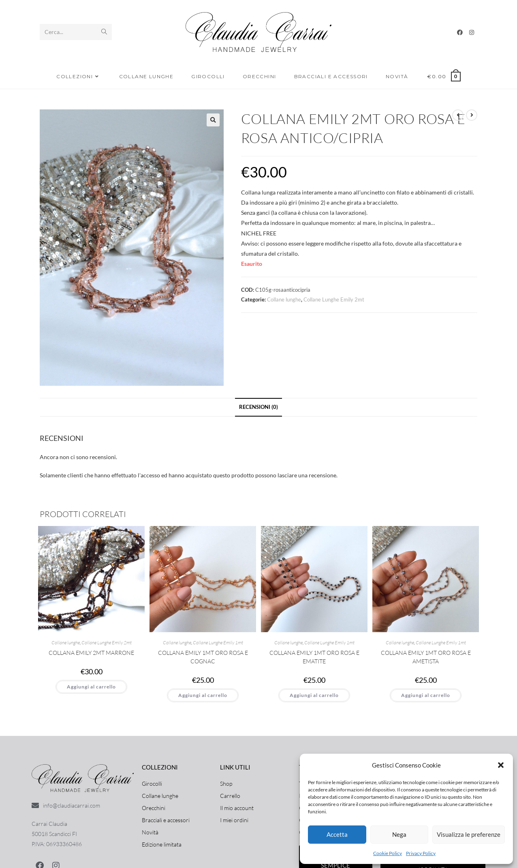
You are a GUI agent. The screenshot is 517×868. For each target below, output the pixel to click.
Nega (399, 834)
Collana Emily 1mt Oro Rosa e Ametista (426, 657)
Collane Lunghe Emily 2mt (333, 299)
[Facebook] (460, 32)
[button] (501, 765)
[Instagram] (471, 32)
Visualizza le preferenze (468, 834)
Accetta (337, 834)
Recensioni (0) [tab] (258, 407)
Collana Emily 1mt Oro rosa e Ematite (314, 657)
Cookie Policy (387, 853)
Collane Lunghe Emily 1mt (218, 642)
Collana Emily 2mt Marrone (91, 652)
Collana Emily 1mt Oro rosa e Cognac (203, 657)
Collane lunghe (284, 299)
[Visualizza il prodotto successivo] (471, 115)
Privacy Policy (421, 853)
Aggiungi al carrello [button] (91, 687)
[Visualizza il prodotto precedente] (458, 115)
